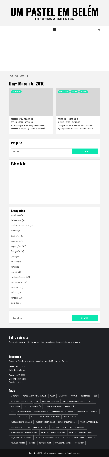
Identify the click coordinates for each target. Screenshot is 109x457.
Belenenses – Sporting (22, 119)
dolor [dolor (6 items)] (91, 401)
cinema (14, 230)
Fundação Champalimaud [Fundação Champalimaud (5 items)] (21, 411)
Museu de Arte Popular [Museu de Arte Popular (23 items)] (20, 427)
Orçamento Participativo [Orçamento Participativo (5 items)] (21, 437)
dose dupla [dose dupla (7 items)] (15, 406)
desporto (15, 235)
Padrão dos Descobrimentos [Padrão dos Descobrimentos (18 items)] (47, 437)
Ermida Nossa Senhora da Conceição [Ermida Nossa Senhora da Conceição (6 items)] (60, 406)
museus (74, 92)
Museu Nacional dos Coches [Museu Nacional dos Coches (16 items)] (80, 432)
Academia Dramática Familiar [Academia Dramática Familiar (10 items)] (34, 396)
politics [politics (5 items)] (91, 437)
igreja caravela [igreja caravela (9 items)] (41, 411)
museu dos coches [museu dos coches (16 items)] (77, 427)
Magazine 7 (62, 453)
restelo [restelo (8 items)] (32, 443)
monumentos (63, 92)
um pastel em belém (54, 11)
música (14, 292)
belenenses (16, 92)
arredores (15, 215)
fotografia (15, 251)
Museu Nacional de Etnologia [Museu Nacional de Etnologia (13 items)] (53, 432)
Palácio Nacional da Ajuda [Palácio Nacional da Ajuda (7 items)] (74, 437)
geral (13, 256)
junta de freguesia (19, 277)
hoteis (14, 266)
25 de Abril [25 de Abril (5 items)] (15, 396)
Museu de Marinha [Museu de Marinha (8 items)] (40, 427)
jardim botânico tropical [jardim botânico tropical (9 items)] (87, 411)
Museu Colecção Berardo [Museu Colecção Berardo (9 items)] (21, 422)
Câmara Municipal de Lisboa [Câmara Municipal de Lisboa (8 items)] (74, 401)
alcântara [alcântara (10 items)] (63, 396)
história (14, 261)
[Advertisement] (54, 52)
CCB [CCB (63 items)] (95, 396)
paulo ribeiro (18, 122)
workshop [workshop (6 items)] (79, 443)
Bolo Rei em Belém (17, 370)
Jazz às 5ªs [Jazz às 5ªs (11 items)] (22, 417)
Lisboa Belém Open (17, 378)
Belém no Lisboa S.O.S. (68, 119)
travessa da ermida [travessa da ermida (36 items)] (63, 443)
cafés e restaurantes (20, 225)
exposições (16, 246)
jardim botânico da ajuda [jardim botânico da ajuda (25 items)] (62, 411)
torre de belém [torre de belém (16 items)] (45, 443)
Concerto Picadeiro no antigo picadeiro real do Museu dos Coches (38, 361)
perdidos (15, 302)
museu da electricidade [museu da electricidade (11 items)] (45, 422)
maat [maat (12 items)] (33, 417)
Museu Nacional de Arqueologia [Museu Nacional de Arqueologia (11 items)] (24, 432)
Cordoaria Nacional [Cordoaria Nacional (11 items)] (50, 401)
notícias (84, 92)
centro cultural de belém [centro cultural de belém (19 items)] (21, 401)
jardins (14, 272)
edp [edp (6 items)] (25, 406)
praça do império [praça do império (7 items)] (18, 443)
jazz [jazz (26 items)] (13, 417)
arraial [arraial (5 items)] (74, 396)
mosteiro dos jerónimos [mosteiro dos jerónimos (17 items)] (49, 417)
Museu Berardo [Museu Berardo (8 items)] (70, 417)
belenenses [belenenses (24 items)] (85, 396)
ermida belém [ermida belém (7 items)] (35, 406)
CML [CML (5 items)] (36, 401)
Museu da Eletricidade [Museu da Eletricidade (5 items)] (67, 422)
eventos (14, 241)
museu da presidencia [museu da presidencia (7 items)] (89, 422)
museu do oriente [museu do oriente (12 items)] (59, 427)
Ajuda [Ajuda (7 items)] (52, 396)
